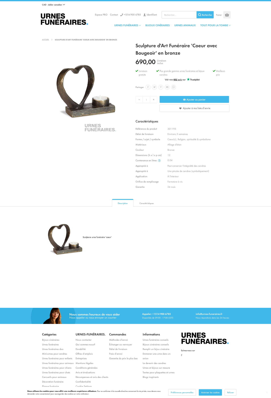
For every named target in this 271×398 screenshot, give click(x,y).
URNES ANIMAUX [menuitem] (185, 25)
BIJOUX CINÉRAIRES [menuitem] (157, 25)
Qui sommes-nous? (85, 344)
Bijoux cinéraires (50, 339)
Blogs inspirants (151, 377)
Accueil (45, 39)
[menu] (172, 25)
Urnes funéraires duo (52, 349)
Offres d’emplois (84, 353)
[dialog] (135, 392)
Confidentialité (83, 381)
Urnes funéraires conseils (155, 339)
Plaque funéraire (50, 386)
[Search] (205, 14)
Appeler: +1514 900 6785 (156, 313)
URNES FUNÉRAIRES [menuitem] (126, 25)
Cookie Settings (84, 386)
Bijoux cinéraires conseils (156, 344)
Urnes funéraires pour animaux (58, 363)
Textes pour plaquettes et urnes (158, 372)
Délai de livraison (118, 349)
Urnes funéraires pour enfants (57, 358)
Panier (219, 14)
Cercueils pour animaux (54, 377)
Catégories (49, 334)
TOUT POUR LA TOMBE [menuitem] (214, 25)
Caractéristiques (146, 203)
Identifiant (152, 14)
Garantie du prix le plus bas (123, 358)
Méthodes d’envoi (118, 339)
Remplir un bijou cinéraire (156, 349)
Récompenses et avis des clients (92, 377)
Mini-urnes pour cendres (54, 353)
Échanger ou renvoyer (120, 344)
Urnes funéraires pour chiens (56, 367)
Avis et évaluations (85, 372)
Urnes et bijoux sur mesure (156, 367)
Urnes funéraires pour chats (56, 372)
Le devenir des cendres (154, 363)
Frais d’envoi (115, 353)
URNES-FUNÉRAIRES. (90, 334)
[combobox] (188, 14)
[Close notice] (266, 392)
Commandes (117, 334)
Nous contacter (83, 339)
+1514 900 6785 (132, 14)
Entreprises (81, 358)
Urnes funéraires (50, 344)
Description (123, 203)
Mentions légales (84, 363)
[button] (53, 4)
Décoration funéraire (52, 381)
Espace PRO (101, 14)
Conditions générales (86, 367)
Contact (114, 14)
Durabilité (81, 349)
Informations (151, 334)
